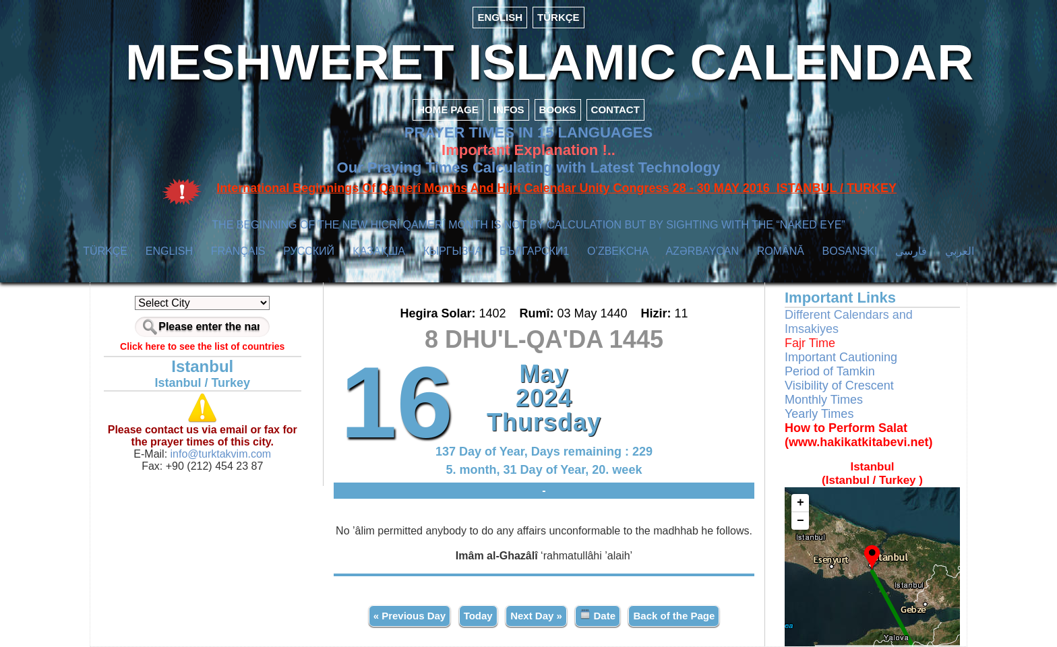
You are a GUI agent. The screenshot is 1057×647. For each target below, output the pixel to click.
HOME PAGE (448, 109)
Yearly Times (819, 414)
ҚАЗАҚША (379, 251)
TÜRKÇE (558, 17)
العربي (959, 251)
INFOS (508, 109)
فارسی (911, 251)
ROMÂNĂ (780, 251)
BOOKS (557, 109)
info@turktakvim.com (219, 454)
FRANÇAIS (238, 251)
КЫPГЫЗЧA (452, 251)
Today (478, 615)
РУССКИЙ (308, 251)
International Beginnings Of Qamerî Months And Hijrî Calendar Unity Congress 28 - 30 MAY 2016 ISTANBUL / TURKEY (556, 188)
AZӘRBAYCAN (702, 251)
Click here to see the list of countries (202, 346)
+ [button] (800, 503)
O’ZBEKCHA (617, 251)
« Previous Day (409, 615)
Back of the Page (674, 615)
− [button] (800, 521)
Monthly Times (824, 399)
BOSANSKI (850, 251)
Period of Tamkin (830, 371)
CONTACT (615, 109)
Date (597, 615)
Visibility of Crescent (839, 385)
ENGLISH (499, 17)
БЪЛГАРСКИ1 (534, 251)
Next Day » (536, 615)
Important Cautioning (841, 357)
